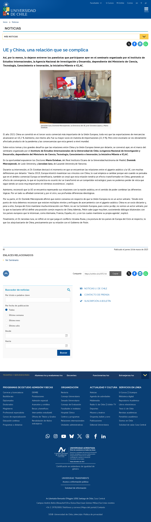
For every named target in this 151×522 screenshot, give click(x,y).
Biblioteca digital (126, 397)
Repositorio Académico (129, 401)
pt (146, 3)
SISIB (52, 514)
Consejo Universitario (70, 397)
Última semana (14, 316)
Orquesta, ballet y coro (100, 420)
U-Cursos (110, 3)
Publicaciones (96, 424)
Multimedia (95, 404)
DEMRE (35, 393)
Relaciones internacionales (72, 422)
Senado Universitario (70, 401)
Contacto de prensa (96, 295)
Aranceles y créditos (41, 405)
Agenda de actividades (100, 400)
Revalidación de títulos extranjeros (42, 423)
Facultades (94, 3)
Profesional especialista (13, 416)
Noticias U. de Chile (95, 289)
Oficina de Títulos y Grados (44, 418)
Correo (130, 3)
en (137, 3)
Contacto (99, 507)
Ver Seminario (12, 261)
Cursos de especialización (14, 420)
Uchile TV (111, 408)
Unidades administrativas (72, 426)
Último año (12, 326)
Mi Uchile (120, 3)
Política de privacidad (92, 514)
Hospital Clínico (68, 414)
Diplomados (8, 404)
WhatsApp (145, 45)
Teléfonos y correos (71, 507)
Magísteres (8, 412)
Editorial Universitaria (99, 428)
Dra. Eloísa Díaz (73, 503)
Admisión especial (40, 401)
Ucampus (133, 393)
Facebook (134, 45)
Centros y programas (70, 418)
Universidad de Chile (64, 514)
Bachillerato (8, 400)
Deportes (94, 412)
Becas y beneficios (40, 409)
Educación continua (11, 424)
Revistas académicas (128, 414)
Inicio (5, 23)
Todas (10, 311)
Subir (6, 275)
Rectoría (64, 393)
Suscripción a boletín (97, 302)
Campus (41, 503)
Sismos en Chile (126, 422)
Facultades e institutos (71, 409)
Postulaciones (38, 397)
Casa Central (99, 499)
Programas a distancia (12, 428)
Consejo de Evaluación (71, 405)
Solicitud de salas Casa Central (132, 426)
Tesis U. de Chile (126, 409)
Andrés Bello (51, 503)
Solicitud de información (75, 488)
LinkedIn (140, 45)
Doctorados (8, 408)
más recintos (107, 503)
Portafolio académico (128, 418)
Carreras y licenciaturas (13, 396)
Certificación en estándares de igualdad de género (76, 470)
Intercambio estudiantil (42, 414)
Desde (8, 332)
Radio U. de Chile (97, 408)
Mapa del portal (87, 507)
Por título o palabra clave (17, 296)
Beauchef (62, 503)
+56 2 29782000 (54, 507)
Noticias (15, 23)
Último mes (12, 321)
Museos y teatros (97, 416)
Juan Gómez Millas (89, 503)
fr (141, 3)
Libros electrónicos (127, 405)
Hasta (8, 342)
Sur (99, 503)
